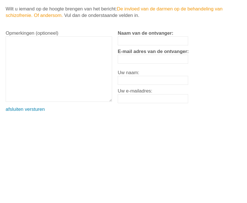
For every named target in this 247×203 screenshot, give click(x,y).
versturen (35, 109)
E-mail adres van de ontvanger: (153, 51)
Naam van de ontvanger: (145, 33)
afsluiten (14, 109)
